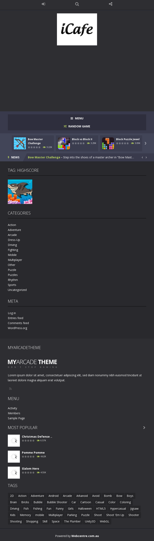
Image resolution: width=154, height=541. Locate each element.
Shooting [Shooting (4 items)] (16, 521)
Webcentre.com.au (85, 536)
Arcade (12, 235)
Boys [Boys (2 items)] (130, 496)
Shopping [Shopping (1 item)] (32, 521)
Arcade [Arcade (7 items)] (67, 496)
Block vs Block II (82, 139)
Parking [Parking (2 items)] (72, 515)
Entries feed (15, 318)
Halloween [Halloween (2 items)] (85, 508)
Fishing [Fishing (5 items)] (37, 508)
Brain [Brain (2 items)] (13, 502)
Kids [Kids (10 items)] (12, 515)
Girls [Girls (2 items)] (71, 508)
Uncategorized (17, 290)
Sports (12, 285)
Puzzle (12, 270)
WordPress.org (17, 328)
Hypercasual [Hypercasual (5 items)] (118, 508)
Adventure (14, 230)
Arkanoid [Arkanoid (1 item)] (82, 496)
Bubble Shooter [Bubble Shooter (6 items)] (57, 502)
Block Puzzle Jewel (128, 139)
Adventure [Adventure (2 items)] (37, 496)
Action (12, 225)
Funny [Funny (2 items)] (60, 508)
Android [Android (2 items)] (54, 496)
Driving (12, 245)
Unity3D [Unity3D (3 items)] (90, 521)
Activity (12, 408)
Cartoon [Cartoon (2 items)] (85, 502)
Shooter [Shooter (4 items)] (134, 515)
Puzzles (13, 275)
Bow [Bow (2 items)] (119, 496)
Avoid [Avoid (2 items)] (95, 496)
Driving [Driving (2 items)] (14, 508)
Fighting (13, 250)
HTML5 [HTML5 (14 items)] (101, 508)
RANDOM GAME (79, 126)
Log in (12, 313)
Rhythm (13, 280)
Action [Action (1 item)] (22, 496)
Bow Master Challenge (44, 157)
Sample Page (16, 418)
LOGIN (43, 4)
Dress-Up (14, 240)
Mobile (12, 255)
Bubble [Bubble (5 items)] (38, 502)
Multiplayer (15, 260)
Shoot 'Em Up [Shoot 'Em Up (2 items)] (115, 515)
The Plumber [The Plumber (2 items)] (72, 521)
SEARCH (77, 4)
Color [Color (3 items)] (112, 502)
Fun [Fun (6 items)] (49, 508)
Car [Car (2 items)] (74, 502)
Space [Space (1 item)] (56, 521)
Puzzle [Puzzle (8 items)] (85, 515)
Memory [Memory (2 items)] (25, 515)
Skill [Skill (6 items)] (45, 521)
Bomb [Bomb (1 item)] (108, 496)
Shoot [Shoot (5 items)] (98, 515)
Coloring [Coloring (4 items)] (125, 502)
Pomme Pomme (33, 452)
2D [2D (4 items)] (12, 496)
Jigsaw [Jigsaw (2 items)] (134, 508)
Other (11, 265)
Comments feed (18, 323)
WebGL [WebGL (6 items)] (104, 521)
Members (14, 413)
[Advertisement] (77, 76)
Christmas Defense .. (37, 436)
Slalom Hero (30, 468)
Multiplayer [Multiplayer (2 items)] (56, 515)
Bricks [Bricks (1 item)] (25, 502)
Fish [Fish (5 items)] (26, 508)
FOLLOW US (111, 4)
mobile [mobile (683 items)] (39, 515)
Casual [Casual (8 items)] (99, 502)
